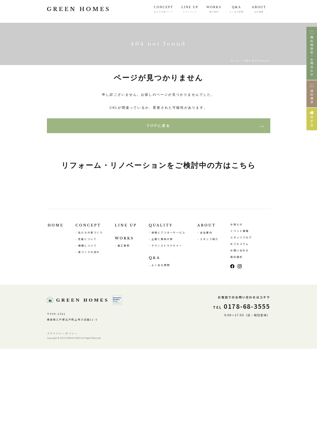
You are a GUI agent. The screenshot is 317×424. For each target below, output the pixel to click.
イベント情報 (239, 306)
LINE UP (126, 300)
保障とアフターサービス (168, 307)
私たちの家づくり (90, 307)
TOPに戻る (158, 126)
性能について (87, 314)
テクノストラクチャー (166, 320)
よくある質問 (160, 340)
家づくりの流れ (89, 327)
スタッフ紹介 (209, 314)
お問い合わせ (239, 325)
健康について (87, 320)
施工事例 (124, 320)
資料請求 (236, 332)
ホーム (235, 60)
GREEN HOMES (85, 11)
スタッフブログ (241, 312)
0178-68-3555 (241, 381)
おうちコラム (239, 319)
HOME (56, 300)
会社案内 (206, 307)
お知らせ (236, 299)
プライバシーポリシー (62, 408)
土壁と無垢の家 (162, 314)
